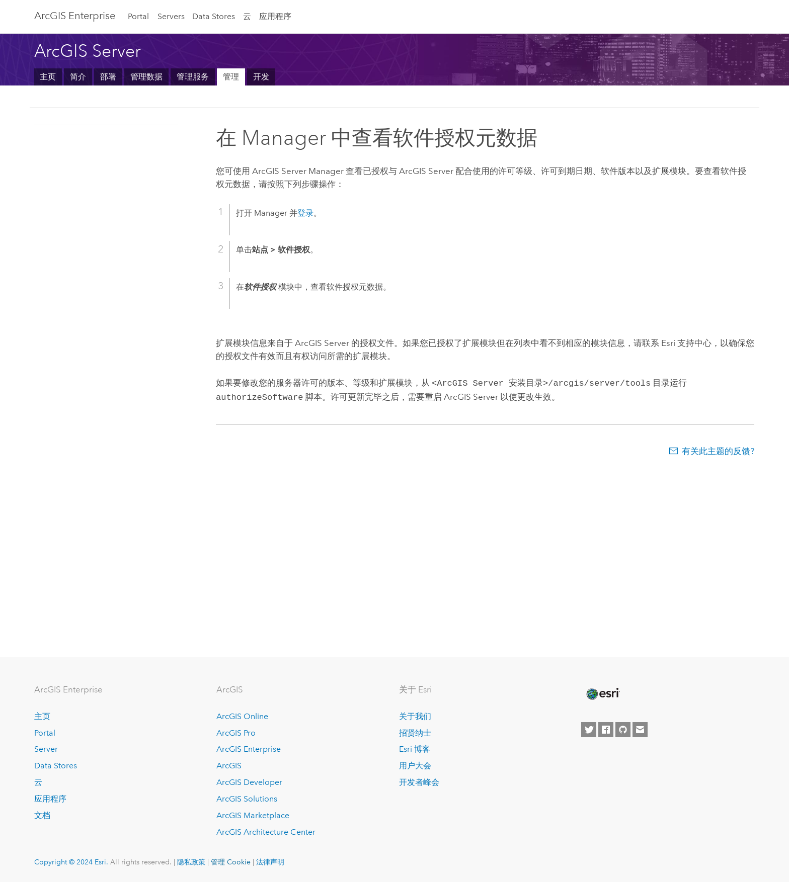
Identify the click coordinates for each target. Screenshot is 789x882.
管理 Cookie (231, 862)
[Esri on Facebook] (605, 729)
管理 (231, 76)
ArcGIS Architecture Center (265, 832)
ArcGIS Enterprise (74, 16)
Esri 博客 (414, 749)
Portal (138, 16)
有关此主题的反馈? (718, 449)
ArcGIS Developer (249, 782)
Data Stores (213, 16)
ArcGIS (229, 765)
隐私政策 (191, 862)
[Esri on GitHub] (622, 729)
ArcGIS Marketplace (252, 815)
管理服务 (193, 76)
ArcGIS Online (242, 716)
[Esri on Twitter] (588, 729)
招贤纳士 (415, 733)
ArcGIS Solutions (246, 799)
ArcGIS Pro (236, 733)
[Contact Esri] (640, 729)
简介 (78, 76)
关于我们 (415, 716)
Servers (171, 16)
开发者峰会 (419, 782)
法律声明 (270, 862)
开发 (261, 76)
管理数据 (146, 76)
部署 (108, 76)
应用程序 (275, 16)
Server (46, 749)
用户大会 (415, 765)
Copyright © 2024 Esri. (71, 862)
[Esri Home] (602, 693)
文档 (42, 815)
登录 (305, 213)
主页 (48, 76)
